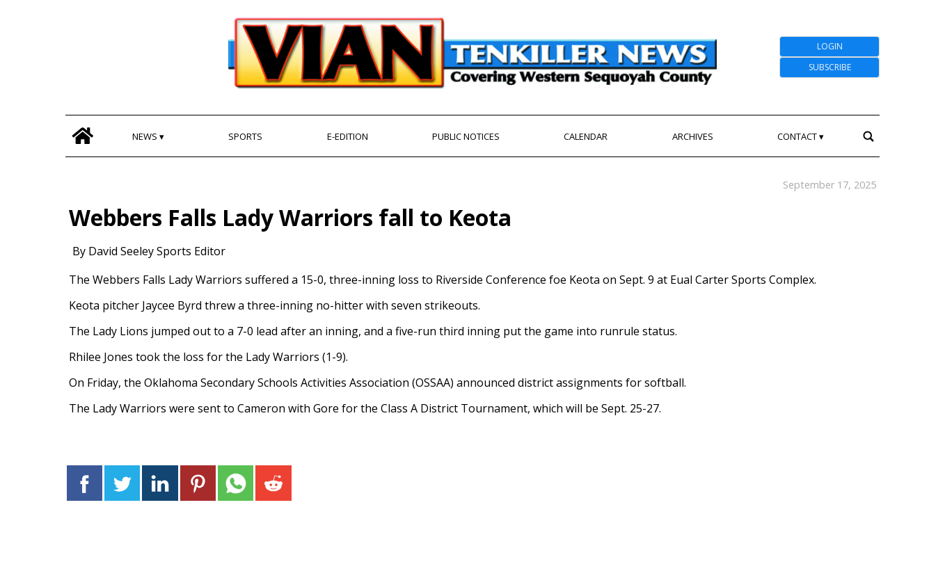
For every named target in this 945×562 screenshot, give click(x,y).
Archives (692, 136)
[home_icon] (82, 136)
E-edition (347, 136)
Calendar (586, 136)
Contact (797, 136)
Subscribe (830, 67)
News (144, 136)
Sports (245, 136)
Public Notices (466, 136)
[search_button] (868, 136)
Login (830, 46)
